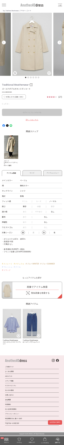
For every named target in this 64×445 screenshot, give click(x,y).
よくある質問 (9, 371)
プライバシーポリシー (12, 414)
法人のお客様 (9, 390)
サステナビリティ (10, 385)
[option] (32, 44)
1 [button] (26, 77)
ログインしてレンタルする (32, 112)
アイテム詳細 (11, 172)
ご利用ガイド (9, 367)
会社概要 (8, 399)
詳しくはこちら (32, 120)
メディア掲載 (9, 381)
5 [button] (36, 77)
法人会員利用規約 (10, 409)
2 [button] (28, 77)
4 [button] (33, 77)
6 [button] (38, 77)
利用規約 (8, 404)
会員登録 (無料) (55, 422)
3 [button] (31, 77)
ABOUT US (8, 376)
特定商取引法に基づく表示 (13, 418)
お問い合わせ (9, 395)
